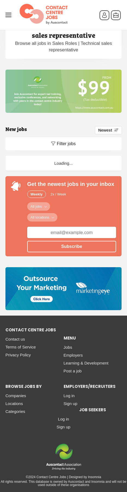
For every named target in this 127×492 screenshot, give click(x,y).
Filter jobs (66, 143)
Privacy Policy (18, 355)
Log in (69, 395)
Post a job (73, 371)
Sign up (71, 403)
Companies (15, 395)
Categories (15, 411)
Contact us (15, 339)
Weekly (36, 194)
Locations (14, 403)
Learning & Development (86, 363)
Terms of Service (20, 347)
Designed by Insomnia (85, 477)
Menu (9, 15)
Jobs (68, 347)
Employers (73, 355)
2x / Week (58, 194)
